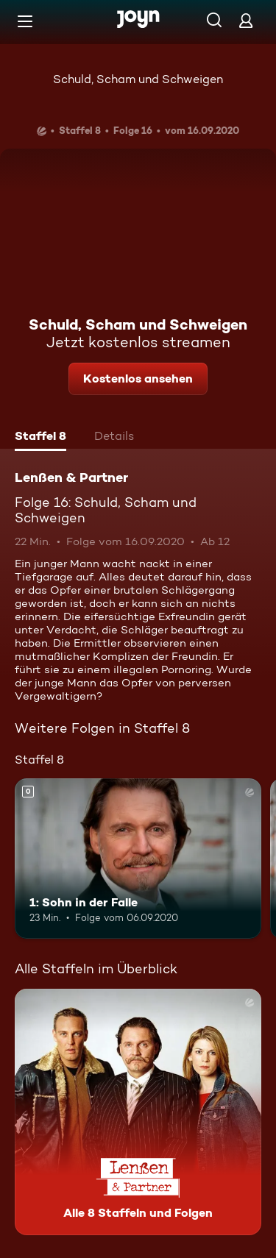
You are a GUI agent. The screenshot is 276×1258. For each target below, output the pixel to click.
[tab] (40, 437)
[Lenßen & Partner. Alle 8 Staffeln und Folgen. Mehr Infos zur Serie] (138, 1112)
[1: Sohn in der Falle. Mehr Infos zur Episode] (138, 858)
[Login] (246, 20)
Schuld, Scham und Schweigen (138, 79)
